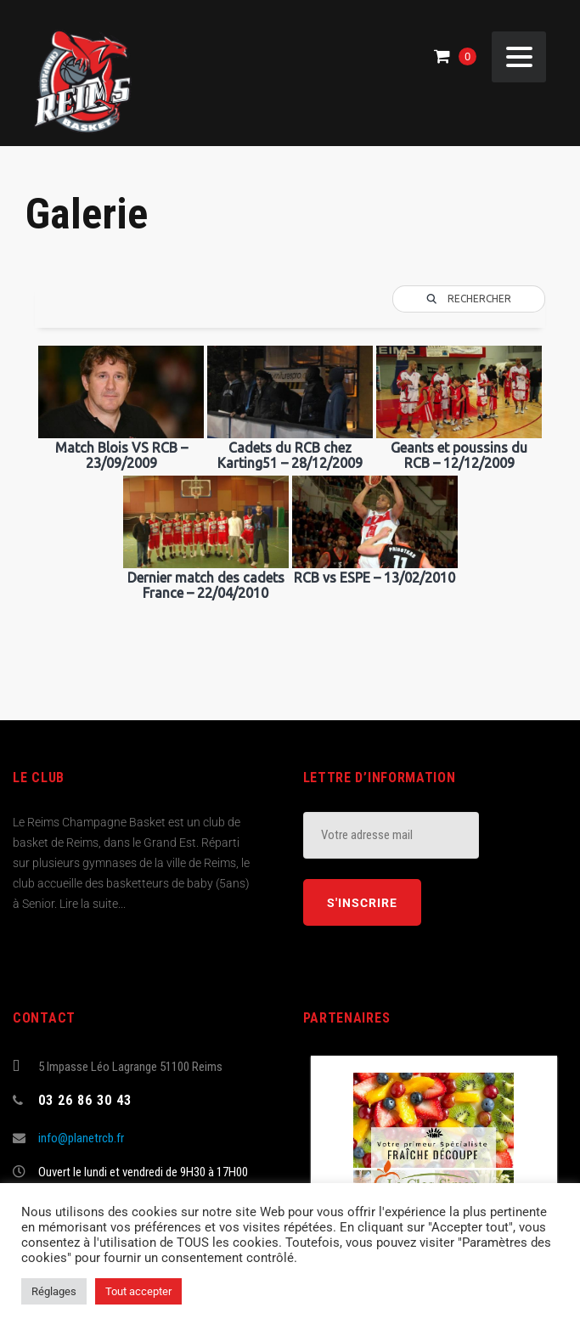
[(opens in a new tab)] (434, 1153)
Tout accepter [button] (138, 1291)
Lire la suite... (92, 903)
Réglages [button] (53, 1291)
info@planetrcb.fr (81, 1138)
